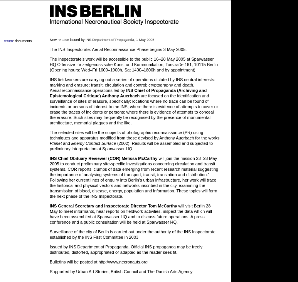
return (8, 41)
